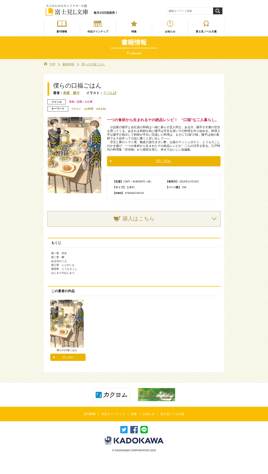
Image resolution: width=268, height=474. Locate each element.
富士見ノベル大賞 (206, 31)
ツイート (124, 429)
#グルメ (76, 108)
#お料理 (88, 108)
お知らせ (170, 31)
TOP (49, 64)
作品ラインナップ (97, 31)
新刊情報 (62, 31)
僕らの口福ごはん (93, 64)
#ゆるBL (101, 108)
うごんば (109, 93)
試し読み (163, 161)
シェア (134, 429)
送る (144, 429)
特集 (134, 31)
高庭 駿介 (71, 93)
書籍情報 (68, 64)
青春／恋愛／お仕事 (80, 101)
